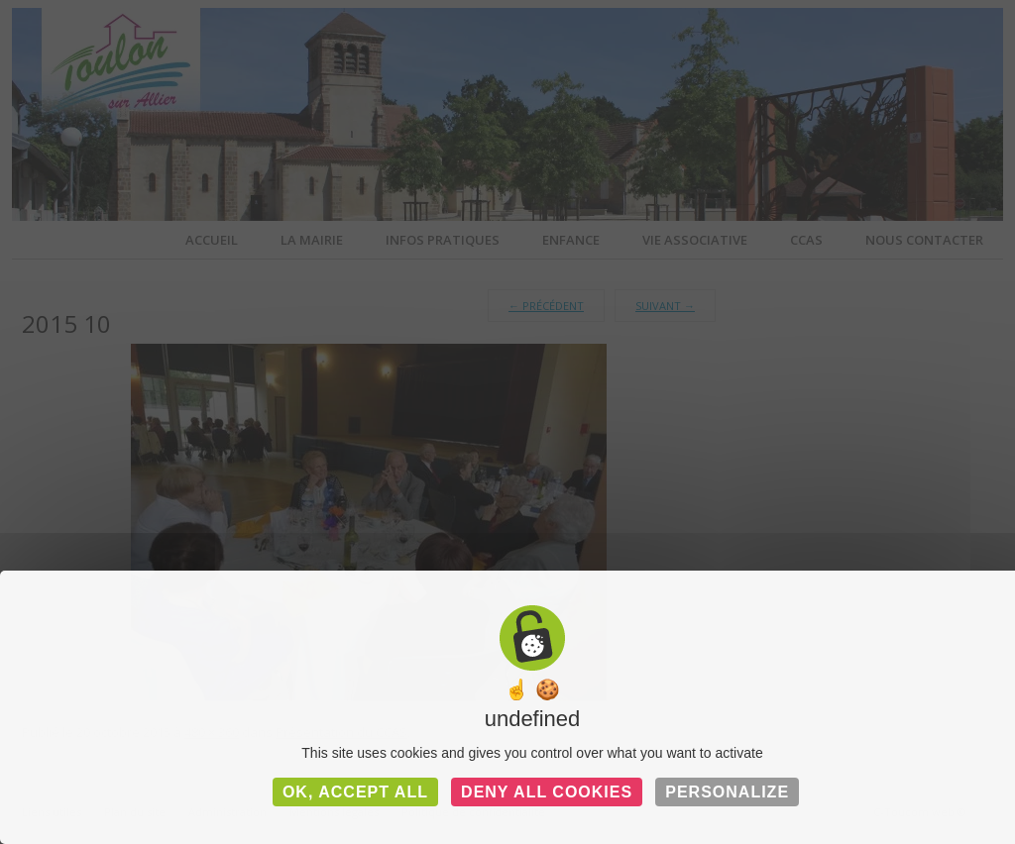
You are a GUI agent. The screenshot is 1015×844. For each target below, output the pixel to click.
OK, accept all (355, 792)
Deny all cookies (546, 792)
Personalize (727, 792)
